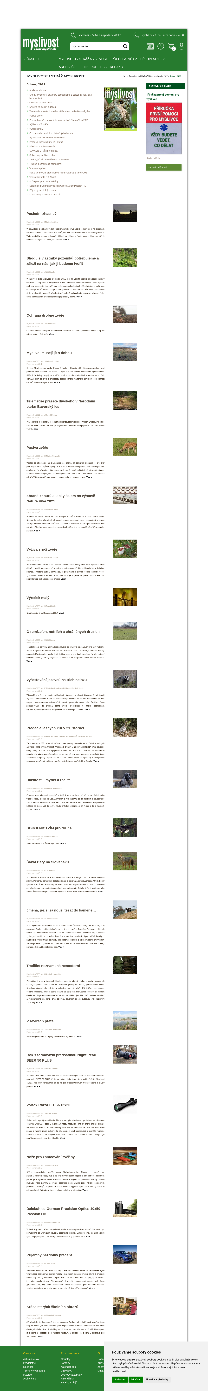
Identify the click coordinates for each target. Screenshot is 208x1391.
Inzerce (27, 1374)
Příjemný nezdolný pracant (42, 190)
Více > (66, 240)
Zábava (102, 1367)
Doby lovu (66, 1370)
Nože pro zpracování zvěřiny (43, 181)
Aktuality (65, 1359)
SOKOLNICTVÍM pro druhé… (44, 150)
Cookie (102, 1370)
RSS (103, 67)
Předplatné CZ (124, 59)
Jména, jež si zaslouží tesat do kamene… (50, 159)
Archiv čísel (69, 67)
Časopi (132, 76)
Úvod (125, 76)
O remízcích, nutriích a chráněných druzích (51, 133)
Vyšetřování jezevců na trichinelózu (47, 137)
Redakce (117, 67)
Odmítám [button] (136, 1379)
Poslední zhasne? (38, 90)
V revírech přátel (37, 168)
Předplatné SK (153, 59)
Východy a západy (71, 1374)
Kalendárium (68, 1378)
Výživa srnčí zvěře (38, 124)
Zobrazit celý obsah (158, 167)
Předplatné (29, 1363)
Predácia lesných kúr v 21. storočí (46, 142)
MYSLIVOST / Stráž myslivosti (84, 59)
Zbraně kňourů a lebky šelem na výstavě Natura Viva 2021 (58, 120)
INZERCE (90, 67)
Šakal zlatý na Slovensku (42, 155)
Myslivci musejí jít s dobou (42, 107)
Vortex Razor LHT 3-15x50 (42, 177)
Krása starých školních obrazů (44, 194)
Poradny (65, 1363)
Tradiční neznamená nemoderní (45, 164)
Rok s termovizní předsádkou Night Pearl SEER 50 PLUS (58, 172)
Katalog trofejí (69, 1382)
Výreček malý (36, 129)
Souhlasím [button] (119, 1379)
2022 (166, 76)
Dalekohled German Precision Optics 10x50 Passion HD (57, 186)
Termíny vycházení (34, 1370)
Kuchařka (103, 1363)
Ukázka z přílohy (153, 158)
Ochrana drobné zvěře (40, 102)
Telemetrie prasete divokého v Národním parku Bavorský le (59, 111)
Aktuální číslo (31, 1359)
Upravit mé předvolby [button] (157, 1379)
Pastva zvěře (36, 115)
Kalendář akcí (69, 1367)
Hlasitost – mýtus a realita (42, 146)
